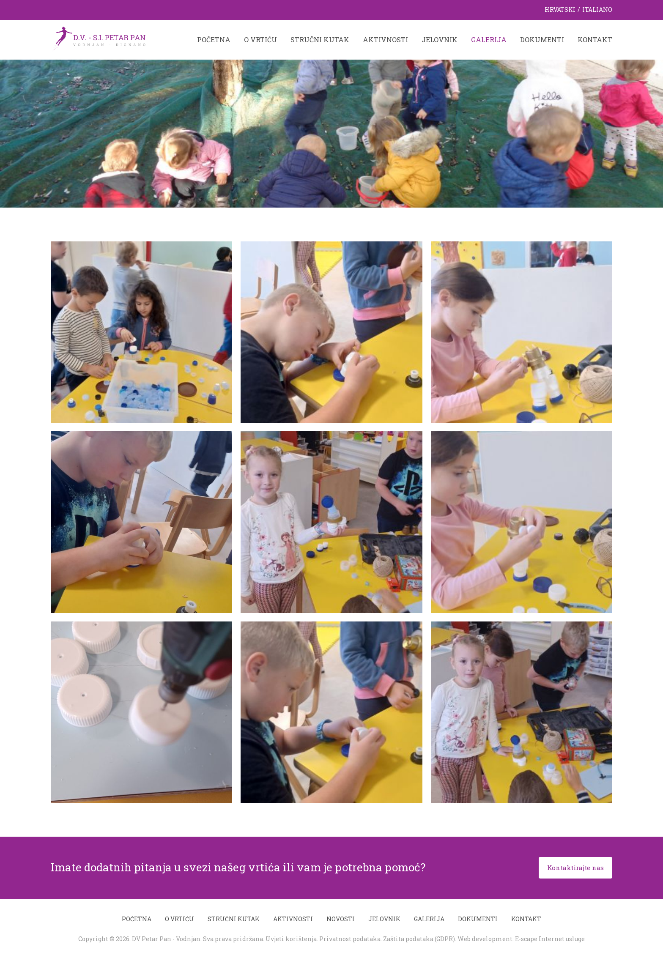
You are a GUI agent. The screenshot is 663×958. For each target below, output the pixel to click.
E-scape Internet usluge (550, 939)
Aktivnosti (385, 39)
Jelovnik (440, 39)
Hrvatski (560, 9)
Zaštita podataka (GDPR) (419, 939)
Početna (213, 39)
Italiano (597, 9)
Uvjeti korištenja (291, 939)
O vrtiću (260, 39)
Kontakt (595, 39)
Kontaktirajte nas (575, 867)
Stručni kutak (319, 39)
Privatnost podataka (350, 939)
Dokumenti (542, 39)
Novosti (340, 919)
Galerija (489, 39)
